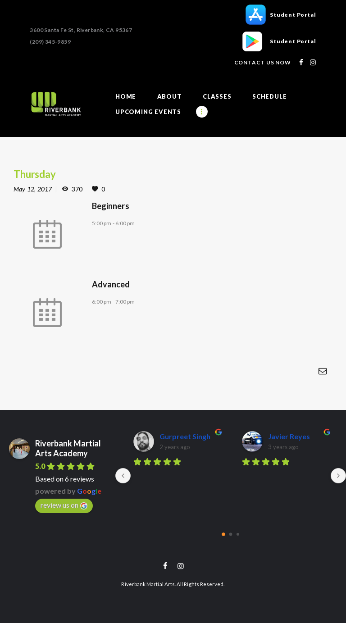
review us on (64, 504)
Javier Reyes (289, 436)
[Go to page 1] (230, 533)
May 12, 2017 (33, 189)
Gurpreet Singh (184, 436)
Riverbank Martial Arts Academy (68, 448)
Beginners (110, 205)
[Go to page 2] (238, 533)
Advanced (111, 284)
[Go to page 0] (223, 534)
